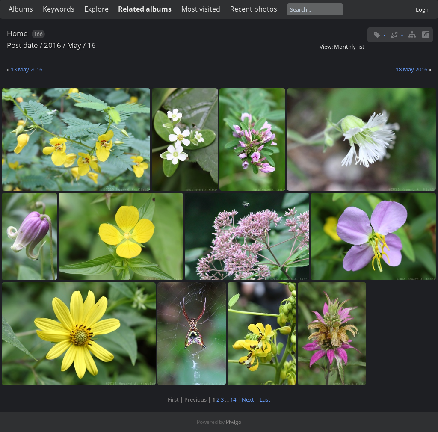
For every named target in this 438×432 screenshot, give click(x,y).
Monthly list (349, 46)
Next (248, 399)
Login (423, 9)
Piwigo (233, 422)
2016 (52, 45)
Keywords (58, 9)
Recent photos (253, 9)
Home (17, 33)
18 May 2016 (411, 69)
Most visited (200, 9)
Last (265, 399)
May (74, 45)
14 (233, 399)
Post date (22, 45)
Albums (21, 9)
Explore (96, 9)
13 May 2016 (26, 69)
